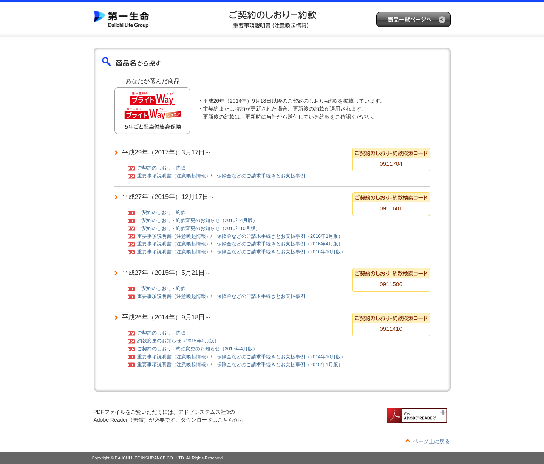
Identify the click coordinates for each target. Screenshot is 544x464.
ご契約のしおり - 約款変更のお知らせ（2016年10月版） (198, 228)
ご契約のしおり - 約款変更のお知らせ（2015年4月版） (197, 348)
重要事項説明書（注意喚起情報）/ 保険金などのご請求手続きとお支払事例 (221, 176)
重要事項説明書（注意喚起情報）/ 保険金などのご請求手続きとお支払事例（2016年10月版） (241, 251)
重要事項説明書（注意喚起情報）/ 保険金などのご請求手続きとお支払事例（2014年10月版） (241, 356)
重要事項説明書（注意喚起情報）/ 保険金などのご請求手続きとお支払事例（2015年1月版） (240, 364)
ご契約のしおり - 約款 (161, 168)
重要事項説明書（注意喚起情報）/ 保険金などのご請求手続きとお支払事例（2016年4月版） (240, 244)
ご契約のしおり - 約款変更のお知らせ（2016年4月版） (197, 220)
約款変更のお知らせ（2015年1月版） (178, 341)
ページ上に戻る (431, 441)
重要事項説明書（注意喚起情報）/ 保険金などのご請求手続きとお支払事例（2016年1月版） (240, 236)
